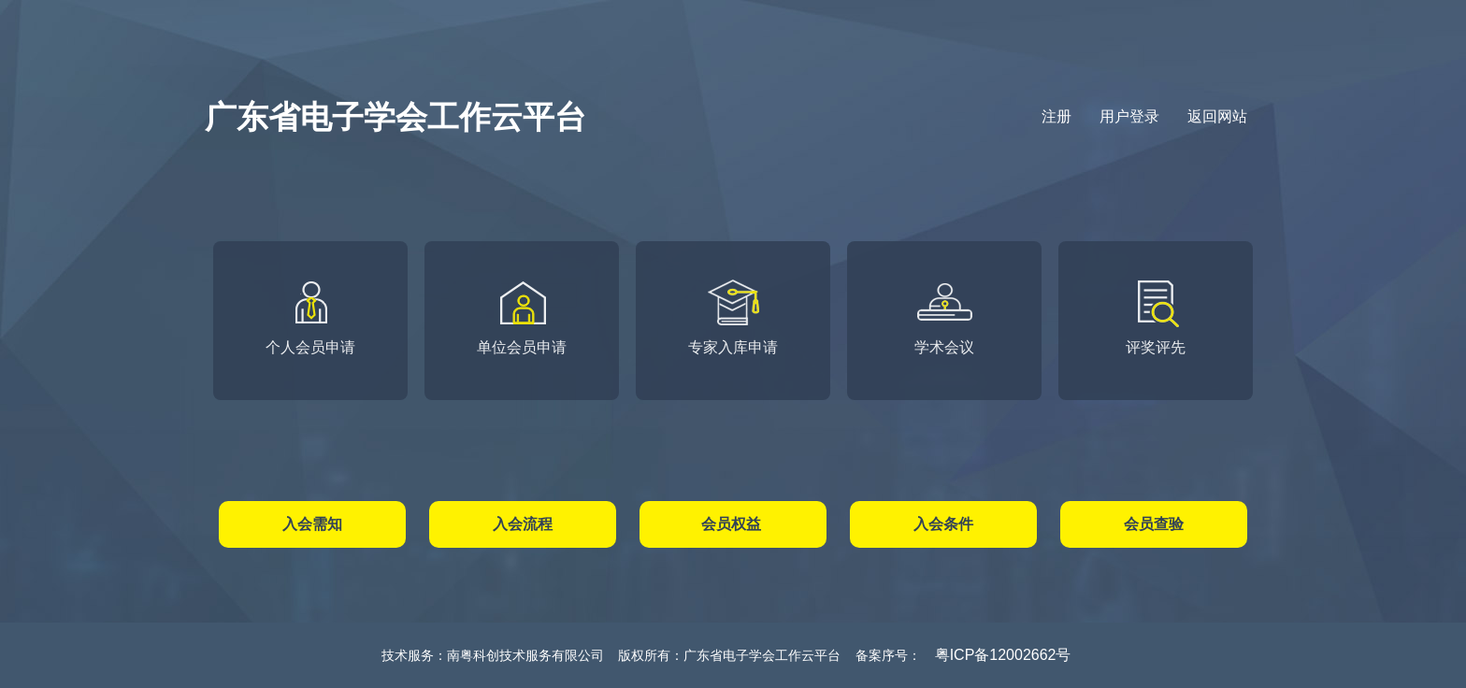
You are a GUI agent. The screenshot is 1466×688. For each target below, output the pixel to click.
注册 (1056, 116)
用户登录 (1129, 116)
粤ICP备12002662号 (1003, 655)
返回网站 (1217, 116)
